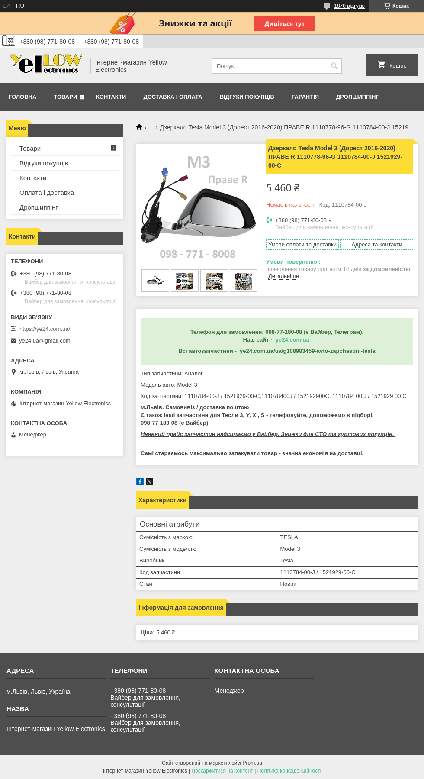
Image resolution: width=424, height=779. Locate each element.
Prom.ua (252, 763)
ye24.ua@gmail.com (45, 340)
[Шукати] (334, 66)
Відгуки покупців (247, 97)
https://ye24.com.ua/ (44, 329)
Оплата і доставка (46, 192)
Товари (65, 97)
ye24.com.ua (292, 339)
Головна (22, 97)
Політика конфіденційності (289, 771)
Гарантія (305, 97)
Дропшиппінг (357, 97)
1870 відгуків (349, 6)
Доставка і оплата (172, 97)
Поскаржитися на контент (222, 771)
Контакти (111, 97)
